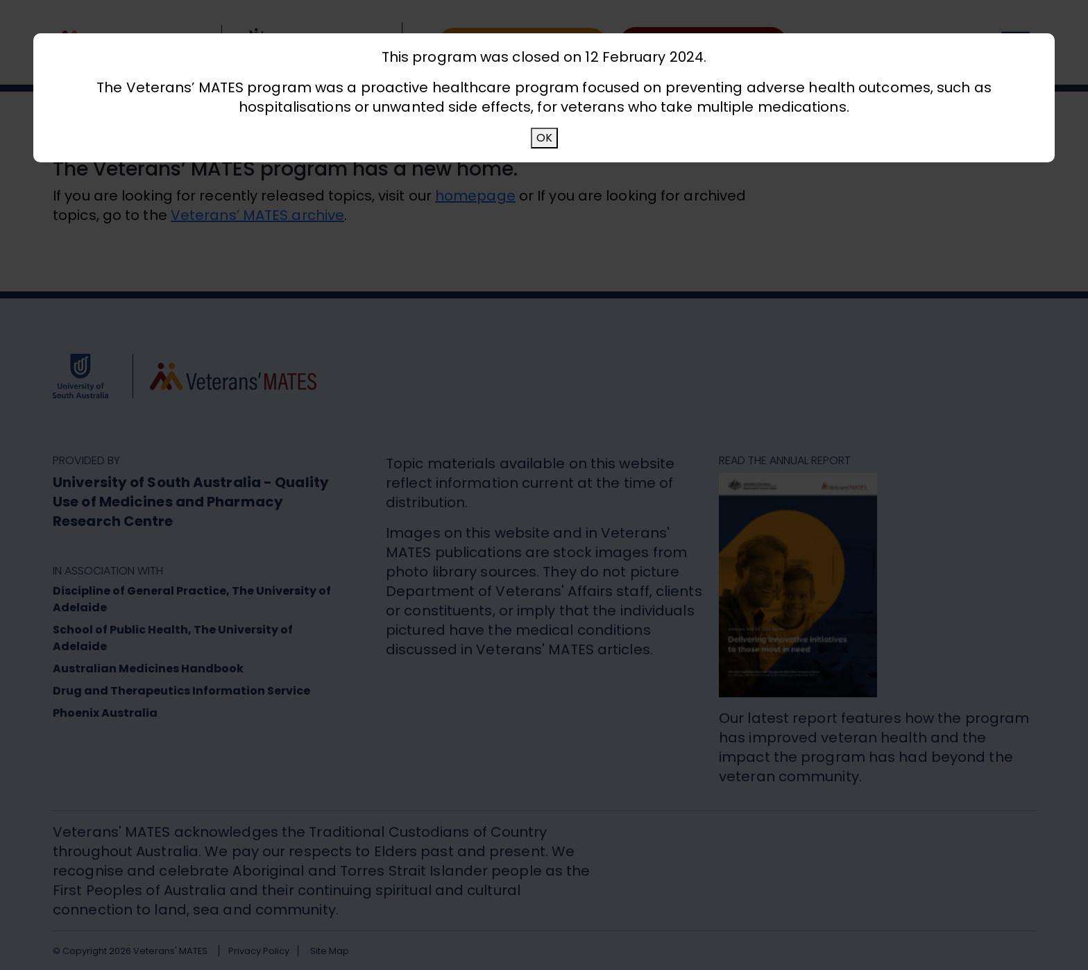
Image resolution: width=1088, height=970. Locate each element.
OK (544, 138)
